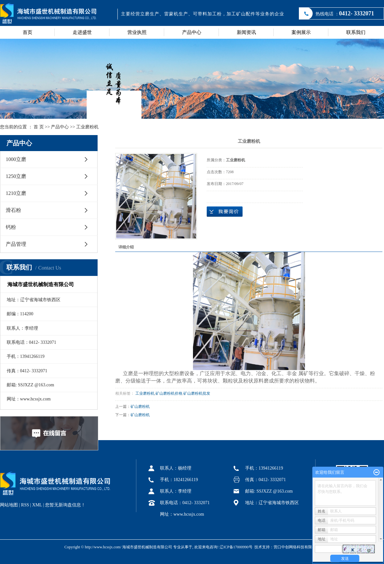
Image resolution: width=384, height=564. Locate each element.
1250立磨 (16, 176)
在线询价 (225, 211)
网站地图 (9, 505)
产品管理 (16, 244)
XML (37, 505)
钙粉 (11, 227)
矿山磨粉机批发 (196, 393)
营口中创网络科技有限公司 (297, 547)
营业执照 (137, 32)
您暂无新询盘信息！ (65, 505)
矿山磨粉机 (140, 406)
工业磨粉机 (87, 127)
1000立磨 (16, 159)
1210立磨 (16, 193)
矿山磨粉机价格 (169, 393)
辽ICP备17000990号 (236, 547)
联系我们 (355, 32)
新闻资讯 (246, 32)
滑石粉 (13, 210)
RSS (25, 505)
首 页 (39, 127)
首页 (27, 32)
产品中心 (191, 32)
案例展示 (301, 32)
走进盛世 (82, 32)
